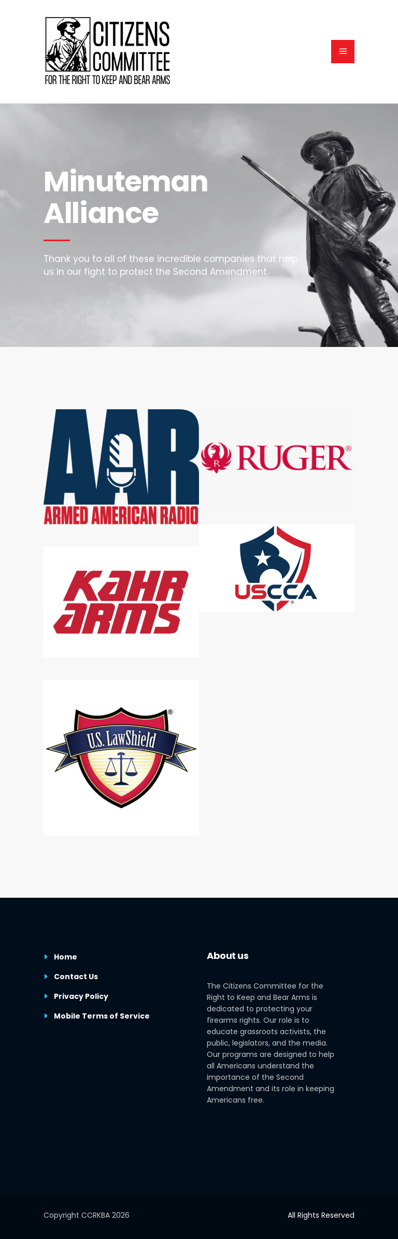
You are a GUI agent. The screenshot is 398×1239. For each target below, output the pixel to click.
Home (65, 957)
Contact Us (76, 976)
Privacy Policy (81, 996)
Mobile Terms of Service (102, 1016)
